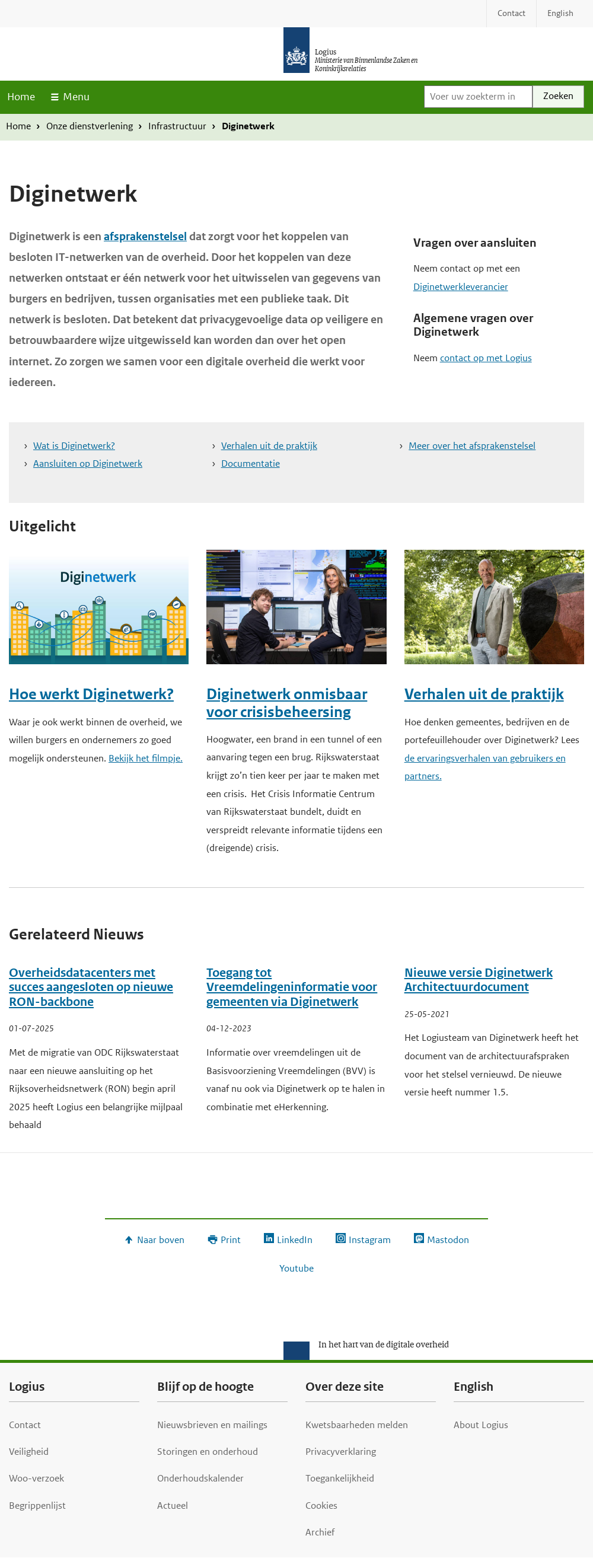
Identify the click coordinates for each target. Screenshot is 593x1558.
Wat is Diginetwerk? (74, 445)
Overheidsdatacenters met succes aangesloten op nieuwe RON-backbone (91, 987)
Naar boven (160, 1240)
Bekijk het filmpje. (146, 758)
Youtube (296, 1268)
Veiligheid (29, 1451)
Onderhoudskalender (200, 1478)
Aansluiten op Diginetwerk (87, 463)
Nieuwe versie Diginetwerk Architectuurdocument (478, 980)
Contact (25, 1425)
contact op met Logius (486, 358)
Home (21, 96)
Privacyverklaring (340, 1451)
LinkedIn (295, 1240)
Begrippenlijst (37, 1505)
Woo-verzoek (36, 1478)
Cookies (321, 1505)
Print (231, 1240)
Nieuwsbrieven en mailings (212, 1425)
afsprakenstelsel (145, 236)
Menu (76, 96)
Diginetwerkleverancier (460, 287)
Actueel (172, 1505)
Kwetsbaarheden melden (356, 1425)
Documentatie (250, 463)
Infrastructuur (177, 126)
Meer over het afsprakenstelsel (472, 445)
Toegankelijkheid (339, 1478)
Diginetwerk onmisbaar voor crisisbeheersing (286, 703)
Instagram (370, 1240)
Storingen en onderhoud (207, 1451)
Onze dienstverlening (89, 126)
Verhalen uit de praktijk (269, 445)
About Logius (481, 1425)
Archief (319, 1532)
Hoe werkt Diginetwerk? (91, 694)
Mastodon (448, 1240)
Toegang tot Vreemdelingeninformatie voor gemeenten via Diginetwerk (291, 987)
